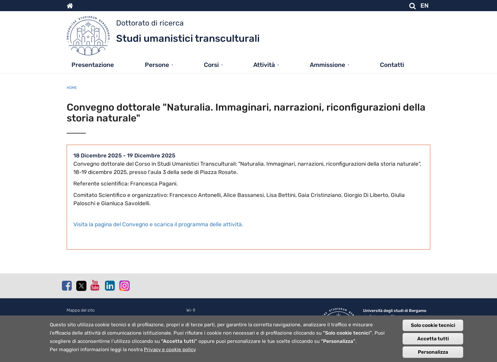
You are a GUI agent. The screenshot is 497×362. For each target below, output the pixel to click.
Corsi (211, 65)
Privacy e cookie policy (170, 352)
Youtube (95, 285)
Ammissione (327, 65)
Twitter (81, 286)
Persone (157, 65)
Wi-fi (190, 310)
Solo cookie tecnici (433, 328)
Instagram (124, 285)
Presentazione (92, 65)
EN (424, 5)
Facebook (66, 285)
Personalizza (433, 355)
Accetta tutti (433, 341)
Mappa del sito (81, 310)
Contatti (392, 65)
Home (72, 87)
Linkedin (109, 285)
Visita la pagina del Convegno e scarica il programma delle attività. (158, 224)
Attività (264, 65)
